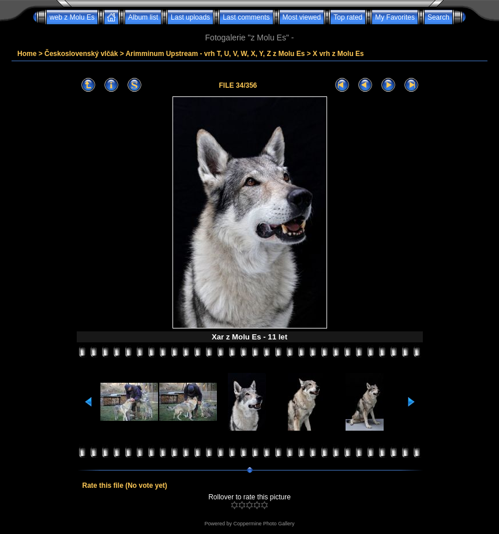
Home (26, 54)
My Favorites (395, 17)
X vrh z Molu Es (338, 54)
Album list (143, 17)
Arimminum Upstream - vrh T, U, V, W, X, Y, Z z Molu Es (215, 54)
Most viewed (302, 17)
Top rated (347, 17)
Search (438, 17)
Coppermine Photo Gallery (263, 523)
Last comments (246, 17)
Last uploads (190, 17)
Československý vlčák (81, 54)
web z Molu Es (72, 17)
